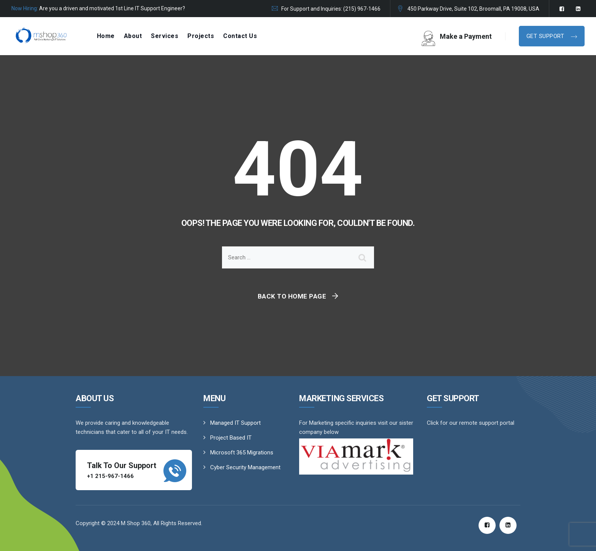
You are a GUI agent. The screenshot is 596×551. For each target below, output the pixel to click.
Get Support (546, 36)
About (133, 36)
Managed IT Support (235, 422)
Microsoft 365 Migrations (241, 452)
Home (106, 36)
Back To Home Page (292, 296)
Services (164, 36)
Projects (200, 36)
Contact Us (240, 36)
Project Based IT (231, 437)
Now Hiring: (24, 8)
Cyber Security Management (245, 467)
